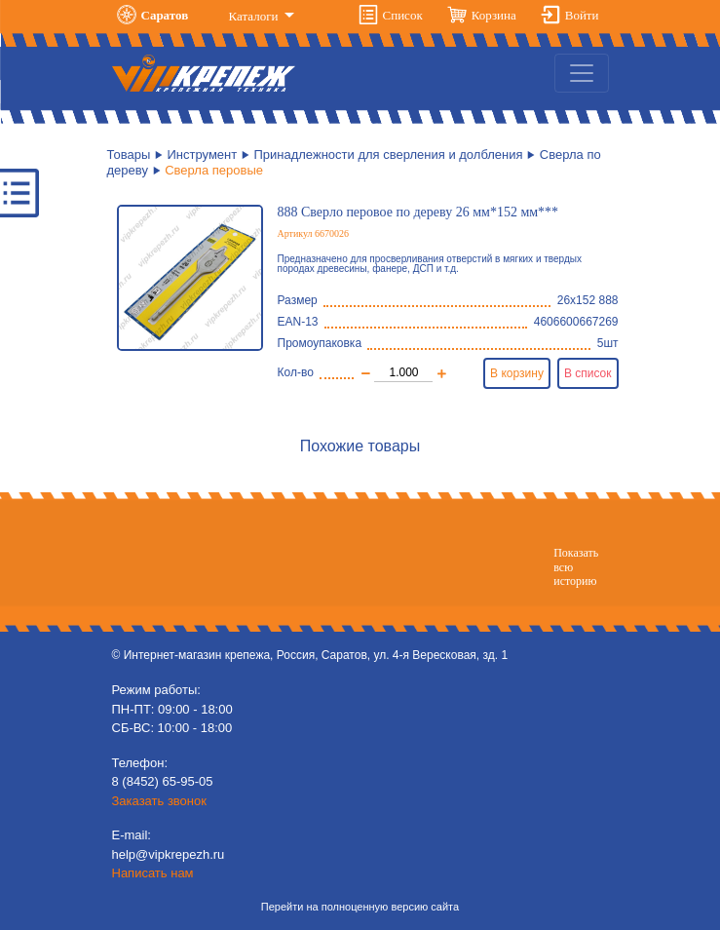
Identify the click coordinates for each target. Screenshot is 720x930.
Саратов (165, 15)
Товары (129, 154)
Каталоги (255, 16)
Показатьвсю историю (575, 567)
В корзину (517, 373)
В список (588, 373)
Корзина (494, 15)
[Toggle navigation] (581, 73)
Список (403, 15)
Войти (582, 15)
